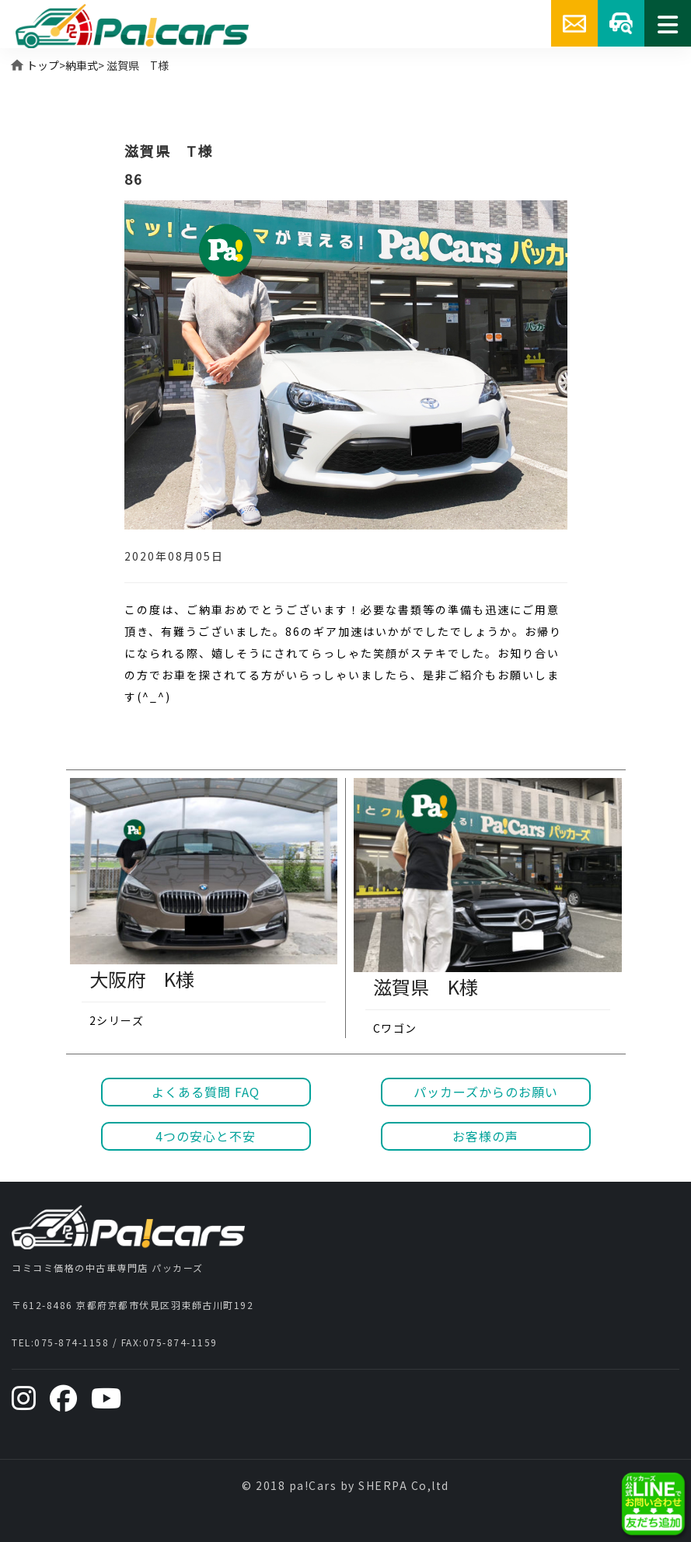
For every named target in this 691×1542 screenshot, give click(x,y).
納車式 (81, 65)
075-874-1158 (71, 1342)
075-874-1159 (180, 1342)
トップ (42, 65)
